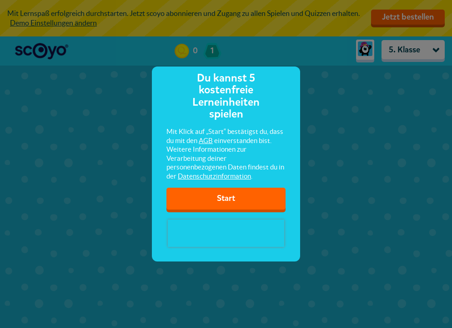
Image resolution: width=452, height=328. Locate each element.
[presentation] (226, 233)
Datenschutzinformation (214, 176)
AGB (206, 140)
